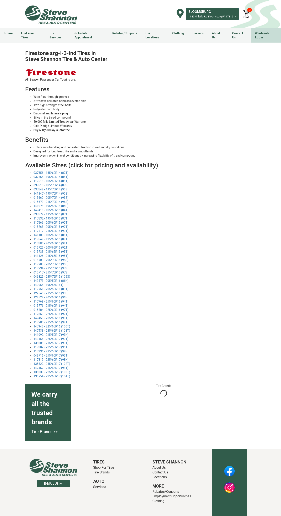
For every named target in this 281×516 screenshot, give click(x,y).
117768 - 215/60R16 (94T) (50, 301)
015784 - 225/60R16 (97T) (50, 309)
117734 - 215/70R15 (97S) (50, 268)
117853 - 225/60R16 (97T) (50, 314)
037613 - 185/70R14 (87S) (50, 185)
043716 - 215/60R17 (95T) (50, 355)
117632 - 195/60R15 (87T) (50, 218)
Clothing (178, 33)
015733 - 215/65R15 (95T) (50, 251)
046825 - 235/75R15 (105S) (51, 276)
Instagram (229, 485)
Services (99, 487)
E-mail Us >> (53, 483)
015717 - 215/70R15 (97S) (50, 272)
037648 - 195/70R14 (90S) (50, 189)
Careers (198, 33)
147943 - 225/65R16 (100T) (51, 326)
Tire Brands (101, 472)
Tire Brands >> (44, 431)
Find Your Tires (27, 35)
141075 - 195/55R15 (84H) (50, 206)
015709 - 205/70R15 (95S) (50, 260)
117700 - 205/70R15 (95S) (50, 264)
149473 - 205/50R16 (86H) (50, 280)
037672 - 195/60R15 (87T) (50, 214)
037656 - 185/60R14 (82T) (50, 172)
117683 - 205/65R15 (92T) (50, 243)
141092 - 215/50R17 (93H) (50, 334)
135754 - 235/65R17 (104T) (51, 376)
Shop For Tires (104, 467)
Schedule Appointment (83, 35)
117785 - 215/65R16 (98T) (50, 322)
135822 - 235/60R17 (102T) (51, 363)
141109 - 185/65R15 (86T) (50, 235)
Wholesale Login (262, 35)
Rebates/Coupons (124, 33)
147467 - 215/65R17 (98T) (50, 368)
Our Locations (152, 35)
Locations (159, 477)
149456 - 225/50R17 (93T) (50, 339)
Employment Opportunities (171, 496)
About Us (216, 35)
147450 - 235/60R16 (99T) (50, 318)
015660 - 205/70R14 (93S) (50, 197)
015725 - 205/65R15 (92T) (50, 247)
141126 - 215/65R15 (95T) (50, 255)
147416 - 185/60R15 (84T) (50, 210)
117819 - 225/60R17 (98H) (50, 359)
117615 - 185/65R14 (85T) (50, 181)
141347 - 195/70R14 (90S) (50, 193)
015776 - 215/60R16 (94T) (50, 305)
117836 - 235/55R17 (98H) (50, 351)
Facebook (229, 468)
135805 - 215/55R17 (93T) (50, 343)
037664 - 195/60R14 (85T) (50, 177)
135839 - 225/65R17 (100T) (51, 372)
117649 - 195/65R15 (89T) (50, 239)
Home (8, 33)
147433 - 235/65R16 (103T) (51, 330)
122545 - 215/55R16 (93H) (50, 293)
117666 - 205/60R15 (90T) (50, 222)
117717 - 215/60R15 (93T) (50, 231)
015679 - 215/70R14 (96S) (50, 201)
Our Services (56, 35)
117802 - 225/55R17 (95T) (50, 347)
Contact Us (237, 35)
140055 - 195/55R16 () (48, 285)
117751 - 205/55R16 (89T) (50, 289)
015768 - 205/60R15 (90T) (50, 226)
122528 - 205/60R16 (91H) (50, 297)
